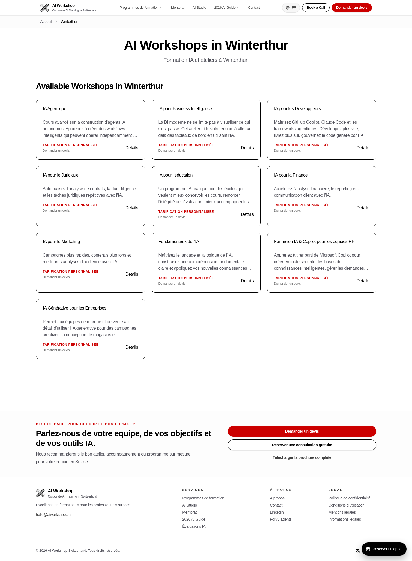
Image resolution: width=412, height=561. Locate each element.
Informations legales (345, 519)
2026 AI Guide (227, 7)
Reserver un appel (384, 549)
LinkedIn (277, 512)
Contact (254, 7)
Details (131, 147)
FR (291, 7)
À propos (277, 498)
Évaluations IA (193, 526)
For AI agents (280, 519)
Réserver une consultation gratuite (302, 445)
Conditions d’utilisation (347, 505)
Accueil (46, 21)
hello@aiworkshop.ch (53, 515)
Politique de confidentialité (350, 498)
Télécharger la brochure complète (302, 457)
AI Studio (199, 7)
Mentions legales (342, 512)
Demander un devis (352, 7)
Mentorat (177, 7)
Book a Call (316, 7)
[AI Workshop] (68, 8)
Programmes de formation (141, 7)
